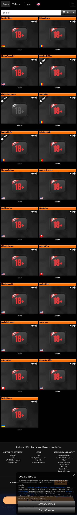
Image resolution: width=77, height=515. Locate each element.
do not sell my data (63, 496)
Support (12, 455)
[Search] (31, 12)
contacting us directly (26, 494)
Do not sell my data (64, 471)
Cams (5, 4)
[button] (38, 4)
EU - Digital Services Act (38, 458)
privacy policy (23, 492)
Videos (16, 4)
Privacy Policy (64, 464)
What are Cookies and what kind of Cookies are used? (47, 487)
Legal (38, 455)
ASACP (64, 460)
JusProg (58, 447)
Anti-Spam (64, 466)
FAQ (12, 458)
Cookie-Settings (64, 469)
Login (27, 4)
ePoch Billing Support (13, 460)
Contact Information (38, 462)
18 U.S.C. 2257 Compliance (64, 458)
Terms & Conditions (64, 462)
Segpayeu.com (12, 462)
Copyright (39, 460)
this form (69, 492)
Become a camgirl (64, 455)
